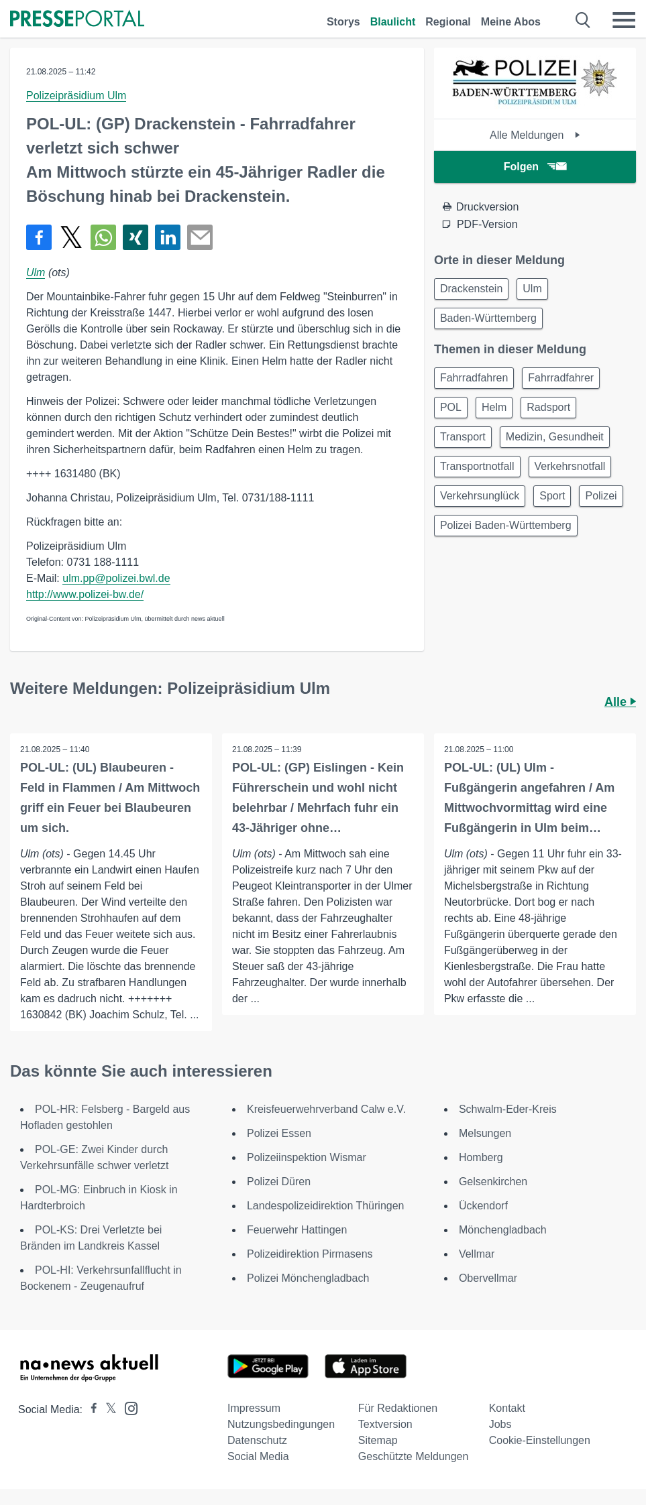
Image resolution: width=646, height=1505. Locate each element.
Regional (448, 21)
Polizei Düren (279, 1181)
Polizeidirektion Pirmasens (310, 1254)
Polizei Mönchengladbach (308, 1278)
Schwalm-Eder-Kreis (508, 1109)
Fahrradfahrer (561, 377)
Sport (552, 495)
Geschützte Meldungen (413, 1456)
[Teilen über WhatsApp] (103, 237)
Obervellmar (488, 1278)
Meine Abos (511, 21)
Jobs (500, 1424)
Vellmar (476, 1254)
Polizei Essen (279, 1133)
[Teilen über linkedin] (167, 237)
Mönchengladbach (503, 1230)
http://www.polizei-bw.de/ (85, 594)
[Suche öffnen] (583, 20)
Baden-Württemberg (488, 318)
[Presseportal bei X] (107, 1409)
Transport (463, 436)
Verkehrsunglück (479, 495)
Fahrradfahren (474, 377)
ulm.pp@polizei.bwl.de (116, 578)
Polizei (600, 495)
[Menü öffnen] (624, 20)
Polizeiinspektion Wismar (306, 1157)
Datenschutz (257, 1440)
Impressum (253, 1408)
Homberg (481, 1157)
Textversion (385, 1424)
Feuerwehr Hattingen (297, 1230)
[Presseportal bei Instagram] (127, 1407)
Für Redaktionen (397, 1408)
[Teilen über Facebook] (39, 237)
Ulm (35, 272)
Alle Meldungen (535, 135)
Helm (494, 407)
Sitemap (378, 1440)
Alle (620, 702)
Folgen (535, 166)
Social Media (258, 1456)
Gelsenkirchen (493, 1181)
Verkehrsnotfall (570, 466)
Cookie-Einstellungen (539, 1440)
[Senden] (200, 237)
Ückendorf (483, 1205)
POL (451, 407)
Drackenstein (471, 288)
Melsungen (485, 1133)
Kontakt (507, 1408)
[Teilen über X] (71, 237)
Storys (343, 21)
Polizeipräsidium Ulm (76, 95)
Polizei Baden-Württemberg (506, 525)
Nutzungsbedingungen (281, 1424)
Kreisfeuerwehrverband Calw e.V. (326, 1109)
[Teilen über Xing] (135, 237)
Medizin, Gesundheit (555, 436)
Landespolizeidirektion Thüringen (326, 1205)
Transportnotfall (477, 466)
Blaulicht (393, 21)
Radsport (548, 407)
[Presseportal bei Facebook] (90, 1409)
